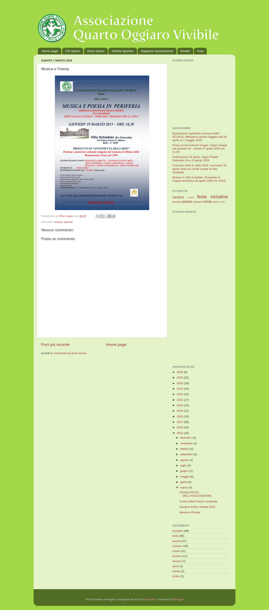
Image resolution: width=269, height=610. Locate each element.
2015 (180, 433)
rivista (207, 201)
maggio (185, 476)
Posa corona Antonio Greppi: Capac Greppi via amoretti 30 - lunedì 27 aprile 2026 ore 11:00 (199, 148)
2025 (180, 377)
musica (58, 222)
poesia (68, 222)
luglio (183, 465)
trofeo (222, 202)
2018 (180, 416)
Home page (50, 51)
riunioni (197, 201)
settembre (187, 454)
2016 (180, 427)
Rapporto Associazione (157, 51)
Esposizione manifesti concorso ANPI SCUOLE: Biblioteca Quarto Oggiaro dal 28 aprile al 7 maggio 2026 (199, 137)
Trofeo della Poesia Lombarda (198, 501)
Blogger (178, 599)
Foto (200, 51)
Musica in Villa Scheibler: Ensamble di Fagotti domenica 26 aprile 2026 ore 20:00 (199, 179)
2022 (180, 394)
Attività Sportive (122, 51)
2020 (180, 405)
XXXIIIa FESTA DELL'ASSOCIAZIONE (195, 494)
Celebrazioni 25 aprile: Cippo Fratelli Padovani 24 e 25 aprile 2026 (195, 158)
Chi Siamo (72, 51)
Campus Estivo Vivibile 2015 (197, 506)
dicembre (186, 437)
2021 (180, 399)
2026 (180, 372)
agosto (184, 460)
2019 (180, 410)
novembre (187, 443)
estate (191, 197)
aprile (184, 482)
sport (216, 201)
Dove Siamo (95, 51)
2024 (180, 383)
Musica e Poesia (189, 512)
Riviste (185, 51)
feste (202, 196)
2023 (180, 388)
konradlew (150, 599)
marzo (184, 487)
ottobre (185, 448)
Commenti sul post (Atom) (70, 353)
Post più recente (55, 344)
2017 (180, 421)
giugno (184, 470)
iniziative (219, 196)
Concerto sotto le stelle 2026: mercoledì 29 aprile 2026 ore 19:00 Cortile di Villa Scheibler (199, 169)
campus (178, 197)
